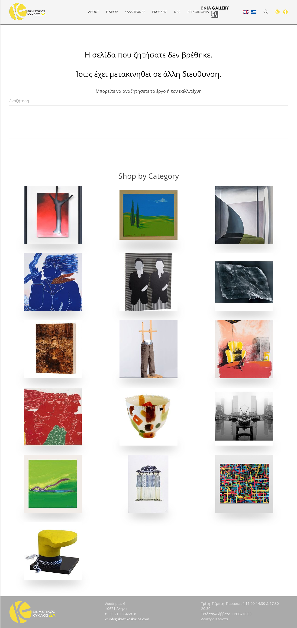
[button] (265, 11)
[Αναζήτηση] (148, 101)
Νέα (177, 12)
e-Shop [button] (112, 12)
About (93, 12)
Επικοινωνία (198, 12)
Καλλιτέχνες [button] (135, 12)
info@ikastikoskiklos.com (129, 619)
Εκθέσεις (159, 12)
